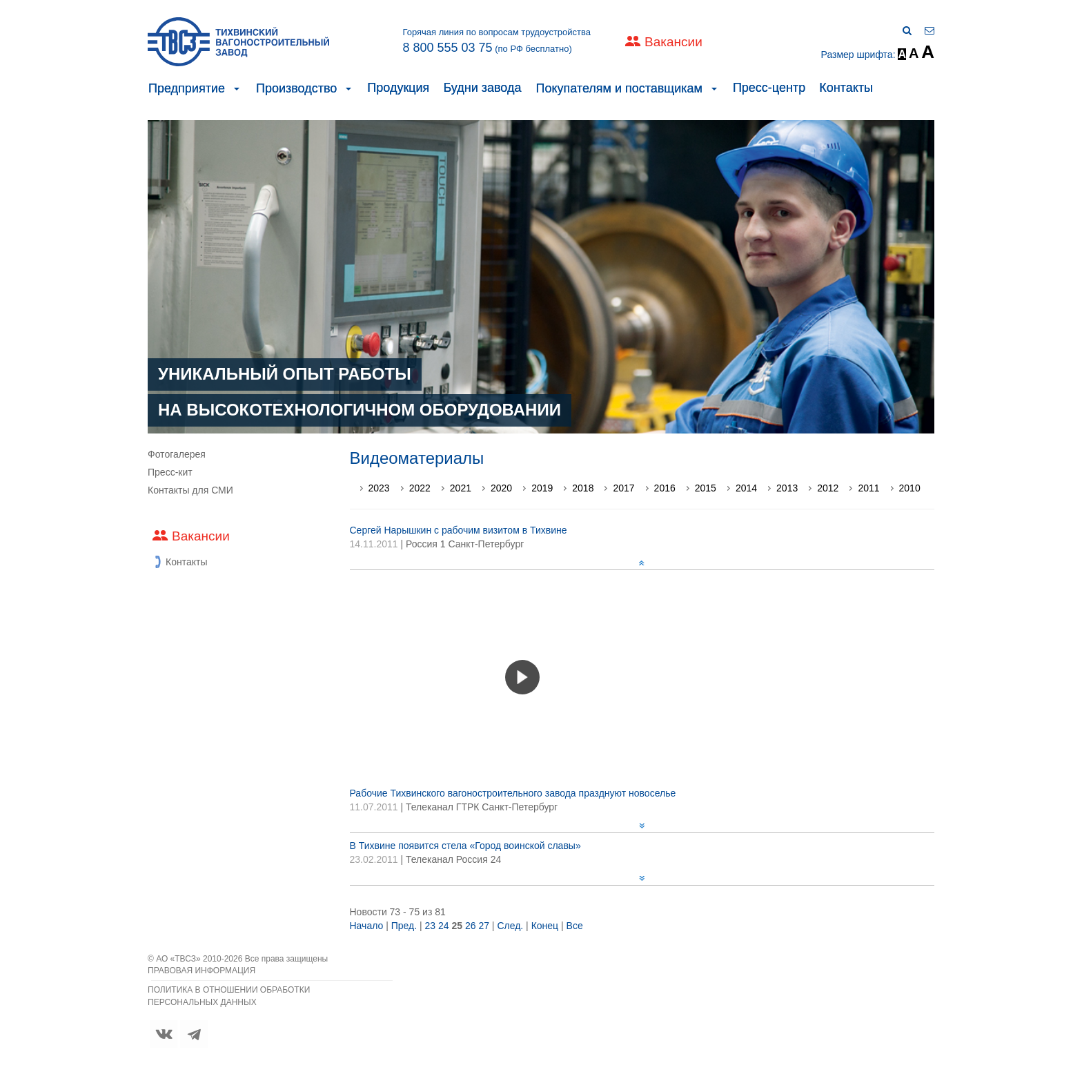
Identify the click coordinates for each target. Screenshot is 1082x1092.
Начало (367, 925)
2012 (827, 488)
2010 (910, 488)
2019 (542, 488)
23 (430, 925)
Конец (544, 925)
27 (483, 925)
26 (470, 925)
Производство (296, 88)
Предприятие (186, 88)
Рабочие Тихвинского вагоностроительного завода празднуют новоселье (513, 793)
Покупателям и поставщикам (618, 88)
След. (510, 925)
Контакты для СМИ (190, 490)
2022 (420, 488)
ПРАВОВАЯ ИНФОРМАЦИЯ (201, 970)
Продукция (398, 88)
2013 (787, 488)
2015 (705, 488)
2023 (379, 488)
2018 (582, 488)
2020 (501, 488)
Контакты (846, 88)
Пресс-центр (769, 88)
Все (575, 925)
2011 (868, 488)
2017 (623, 488)
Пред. (404, 925)
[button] (236, 88)
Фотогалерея (177, 454)
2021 (460, 488)
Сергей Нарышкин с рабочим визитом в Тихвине (458, 530)
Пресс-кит (170, 472)
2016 (665, 488)
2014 (746, 488)
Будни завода (482, 88)
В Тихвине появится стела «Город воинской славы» (465, 845)
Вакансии (673, 42)
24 (443, 925)
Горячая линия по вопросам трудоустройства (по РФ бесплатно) (496, 41)
